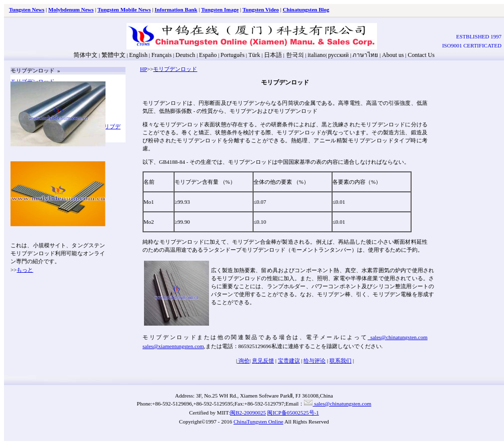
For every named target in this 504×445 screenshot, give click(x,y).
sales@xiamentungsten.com (173, 346)
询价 (243, 361)
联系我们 (341, 361)
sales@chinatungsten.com (398, 337)
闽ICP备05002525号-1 (292, 413)
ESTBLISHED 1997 (479, 36)
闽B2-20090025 (248, 413)
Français (162, 54)
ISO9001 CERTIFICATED (472, 45)
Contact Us (421, 54)
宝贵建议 (289, 361)
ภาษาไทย (364, 54)
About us (393, 54)
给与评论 (315, 361)
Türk (254, 54)
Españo (207, 54)
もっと (24, 270)
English (138, 54)
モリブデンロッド (175, 69)
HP (143, 69)
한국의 (295, 54)
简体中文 (86, 54)
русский (338, 54)
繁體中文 (114, 54)
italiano (317, 54)
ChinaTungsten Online (259, 422)
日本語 (273, 54)
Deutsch (185, 54)
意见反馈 (263, 361)
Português (232, 54)
